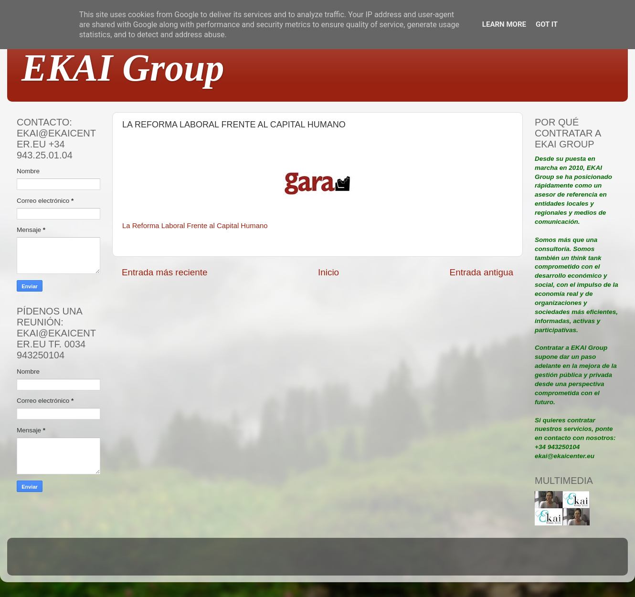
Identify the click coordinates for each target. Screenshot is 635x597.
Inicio (328, 272)
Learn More (504, 24)
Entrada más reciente (165, 272)
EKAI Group (122, 68)
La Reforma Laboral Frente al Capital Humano (194, 226)
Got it (547, 24)
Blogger (380, 561)
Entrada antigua (481, 272)
